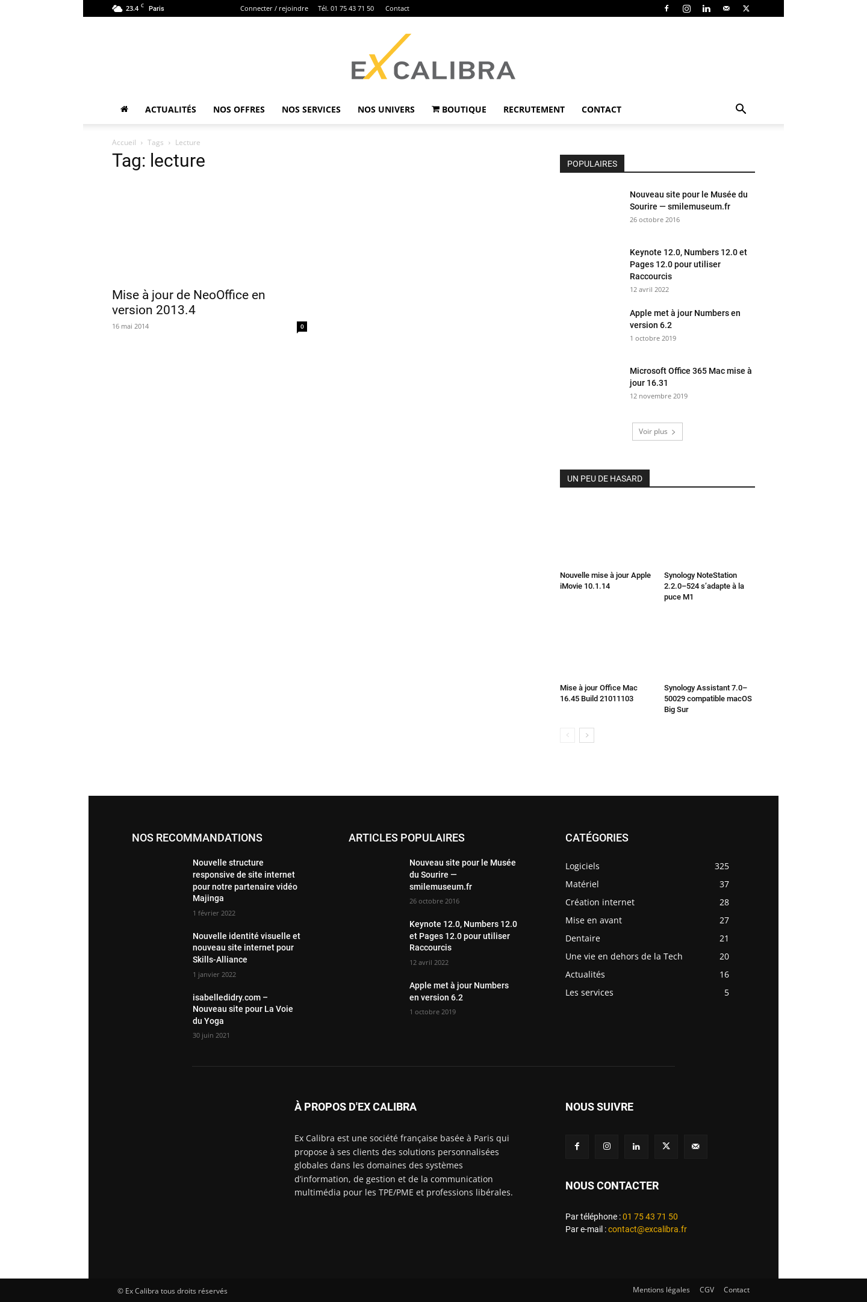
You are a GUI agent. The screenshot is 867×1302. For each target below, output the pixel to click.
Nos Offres (239, 109)
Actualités (170, 109)
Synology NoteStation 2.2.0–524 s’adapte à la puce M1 (704, 586)
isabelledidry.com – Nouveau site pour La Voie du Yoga (243, 1009)
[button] (740, 110)
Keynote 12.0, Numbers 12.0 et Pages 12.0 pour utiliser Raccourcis (688, 264)
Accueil (124, 142)
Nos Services (311, 109)
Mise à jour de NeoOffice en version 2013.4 (189, 302)
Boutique (459, 109)
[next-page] (586, 735)
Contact (397, 8)
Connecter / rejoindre (274, 8)
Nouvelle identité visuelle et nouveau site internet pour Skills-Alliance (246, 947)
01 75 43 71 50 (650, 1216)
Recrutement (534, 109)
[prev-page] (567, 735)
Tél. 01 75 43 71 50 (346, 8)
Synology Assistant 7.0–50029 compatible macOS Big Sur (708, 698)
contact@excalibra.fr (647, 1229)
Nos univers (386, 109)
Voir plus (657, 431)
